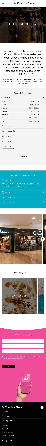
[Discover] (8, 147)
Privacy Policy (5, 425)
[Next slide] (43, 239)
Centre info (6, 416)
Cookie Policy (5, 429)
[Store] (19, 295)
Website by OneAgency (8, 432)
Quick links (5, 412)
